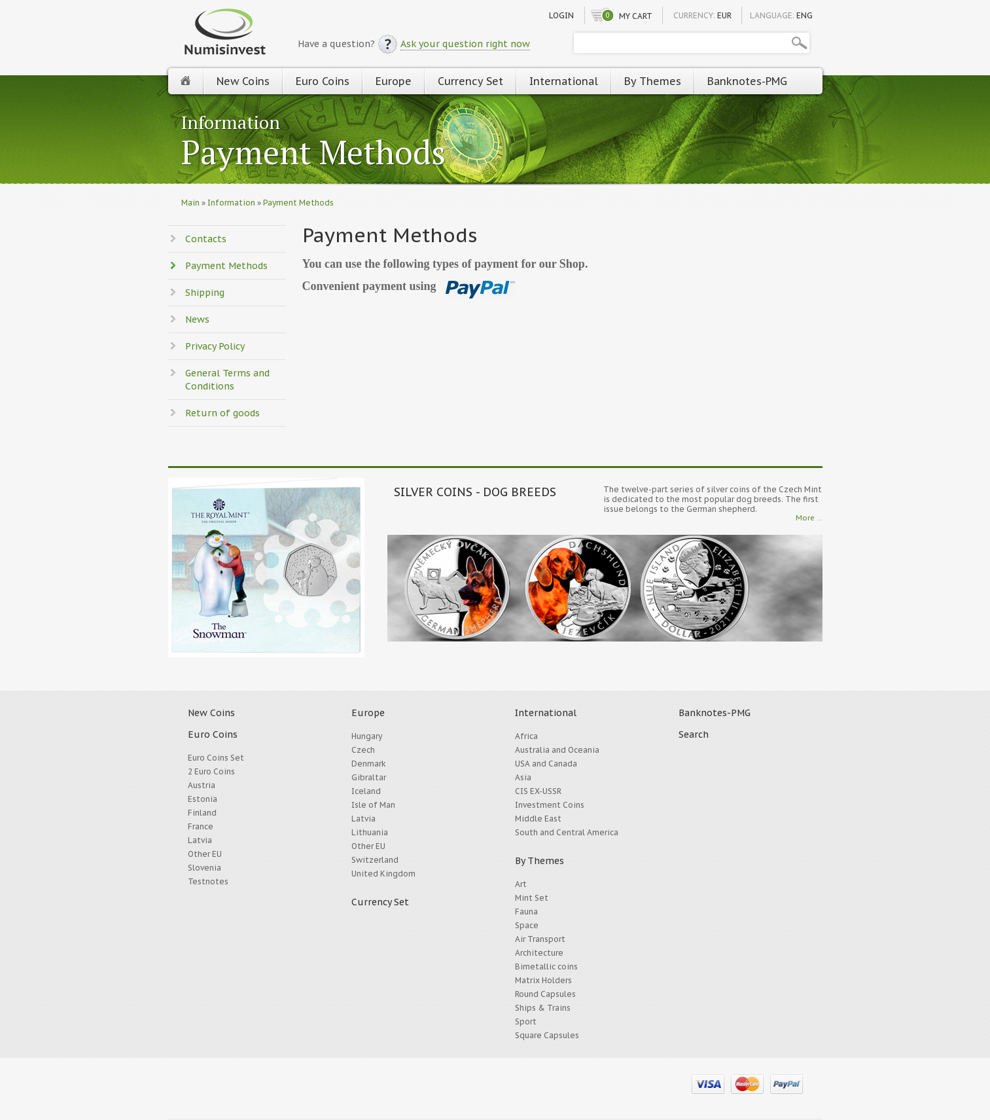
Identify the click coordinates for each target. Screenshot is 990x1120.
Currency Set (470, 81)
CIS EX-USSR (538, 791)
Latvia (200, 840)
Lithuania (369, 832)
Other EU (205, 854)
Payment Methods (313, 153)
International (563, 81)
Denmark (368, 763)
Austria (201, 785)
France (200, 826)
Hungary (366, 736)
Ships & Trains (543, 1008)
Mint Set (531, 898)
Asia (523, 777)
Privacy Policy (215, 346)
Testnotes (208, 881)
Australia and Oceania (557, 750)
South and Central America (566, 832)
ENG (804, 15)
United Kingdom (383, 873)
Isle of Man (373, 805)
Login (561, 15)
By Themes (652, 81)
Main (190, 203)
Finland (202, 813)
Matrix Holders (543, 980)
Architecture (539, 953)
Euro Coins (322, 81)
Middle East (538, 818)
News (197, 319)
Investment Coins (549, 805)
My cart (635, 16)
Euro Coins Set (216, 758)
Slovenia (204, 868)
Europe (394, 81)
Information (230, 122)
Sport (526, 1021)
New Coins (243, 81)
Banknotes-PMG (747, 81)
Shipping (204, 292)
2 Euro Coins (211, 771)
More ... (809, 517)
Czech (363, 750)
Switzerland (374, 860)
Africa (526, 736)
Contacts (205, 239)
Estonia (202, 799)
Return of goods (222, 413)
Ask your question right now (465, 44)
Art (521, 884)
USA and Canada (546, 763)
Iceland (366, 791)
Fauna (526, 911)
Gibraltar (368, 777)
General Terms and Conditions (227, 379)
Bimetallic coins (546, 966)
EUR (724, 15)
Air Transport (540, 939)
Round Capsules (545, 994)
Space (527, 925)
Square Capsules (547, 1035)
